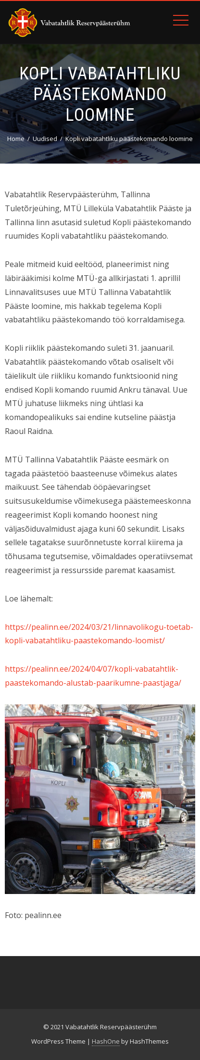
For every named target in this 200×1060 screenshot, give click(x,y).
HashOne (106, 1041)
